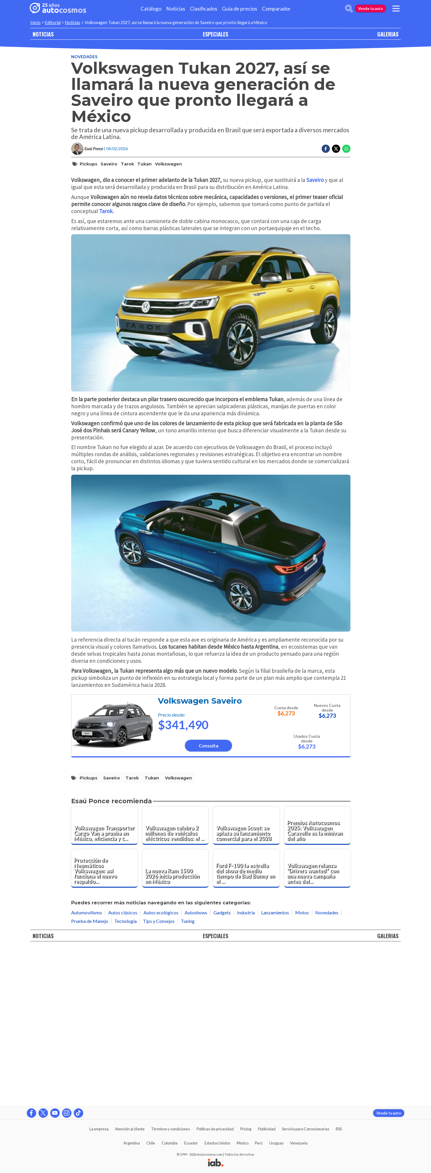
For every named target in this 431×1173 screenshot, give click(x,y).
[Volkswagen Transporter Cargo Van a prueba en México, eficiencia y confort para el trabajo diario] (104, 982)
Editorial (53, 22)
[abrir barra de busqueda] (349, 8)
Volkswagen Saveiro (200, 858)
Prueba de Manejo (89, 1078)
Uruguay (276, 1143)
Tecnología (125, 1078)
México (242, 1143)
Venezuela (299, 1143)
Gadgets (222, 1069)
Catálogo (151, 9)
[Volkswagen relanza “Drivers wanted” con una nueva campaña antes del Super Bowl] (317, 1025)
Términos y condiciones (170, 1129)
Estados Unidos (217, 1143)
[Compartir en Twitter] (336, 149)
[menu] (396, 9)
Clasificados (203, 9)
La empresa (98, 1129)
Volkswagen (168, 164)
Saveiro (109, 164)
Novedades (84, 56)
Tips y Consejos (159, 1078)
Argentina (131, 1143)
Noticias (175, 9)
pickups (88, 164)
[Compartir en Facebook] (326, 149)
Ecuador (191, 1143)
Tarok (127, 164)
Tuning (188, 1078)
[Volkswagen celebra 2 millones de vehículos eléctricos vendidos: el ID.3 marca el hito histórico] (175, 982)
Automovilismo (86, 1069)
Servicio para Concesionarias (305, 1129)
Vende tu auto (370, 8)
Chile (150, 1143)
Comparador (276, 9)
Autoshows (196, 1069)
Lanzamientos (275, 1069)
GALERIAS (387, 34)
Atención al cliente (130, 1129)
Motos (302, 1069)
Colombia (170, 1143)
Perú (259, 1143)
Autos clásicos (122, 1069)
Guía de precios (239, 9)
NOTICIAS (43, 34)
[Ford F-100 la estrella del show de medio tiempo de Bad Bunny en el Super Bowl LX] (246, 1025)
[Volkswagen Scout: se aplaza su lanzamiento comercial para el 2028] (246, 982)
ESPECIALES (215, 34)
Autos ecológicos (160, 1069)
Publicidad (266, 1129)
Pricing (245, 1129)
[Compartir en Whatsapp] (346, 149)
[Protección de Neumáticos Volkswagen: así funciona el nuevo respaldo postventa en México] (104, 1025)
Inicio (35, 22)
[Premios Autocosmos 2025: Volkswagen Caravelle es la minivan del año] (317, 982)
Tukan (144, 164)
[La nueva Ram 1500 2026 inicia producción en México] (175, 1025)
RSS (339, 1129)
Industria (246, 1069)
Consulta (208, 903)
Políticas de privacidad (215, 1129)
